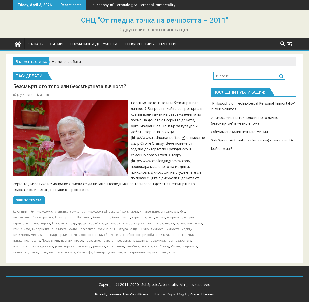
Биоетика (84, 217)
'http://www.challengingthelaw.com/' (59, 212)
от (174, 235)
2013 (134, 212)
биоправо (119, 217)
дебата (98, 223)
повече (35, 241)
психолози (21, 246)
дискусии (138, 223)
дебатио (123, 223)
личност (157, 229)
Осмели (165, 235)
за (172, 223)
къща (134, 229)
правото (108, 241)
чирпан (152, 252)
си (156, 246)
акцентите (151, 212)
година (45, 223)
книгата (61, 229)
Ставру (164, 246)
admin (43, 95)
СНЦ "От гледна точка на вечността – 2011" (154, 20)
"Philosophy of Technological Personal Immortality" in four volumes (146, 4)
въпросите (174, 217)
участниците (66, 252)
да (79, 223)
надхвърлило (60, 235)
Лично (144, 229)
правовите (92, 241)
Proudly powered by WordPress (122, 294)
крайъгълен (106, 229)
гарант (18, 223)
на (46, 235)
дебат (87, 223)
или (182, 223)
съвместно (20, 252)
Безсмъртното (65, 217)
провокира (157, 241)
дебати (110, 223)
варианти (139, 217)
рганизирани (65, 246)
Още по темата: (29, 200)
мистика (37, 235)
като (27, 229)
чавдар (123, 252)
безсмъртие (22, 217)
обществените (114, 235)
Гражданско (61, 223)
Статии (22, 212)
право (78, 241)
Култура (122, 229)
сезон (120, 246)
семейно (132, 246)
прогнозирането (179, 241)
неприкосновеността (86, 235)
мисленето (21, 235)
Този (43, 252)
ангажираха (169, 212)
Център (99, 252)
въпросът (191, 217)
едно (165, 223)
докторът (153, 223)
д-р (73, 223)
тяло (52, 252)
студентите (189, 246)
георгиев (31, 223)
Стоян (175, 246)
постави (66, 241)
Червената (137, 252)
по (26, 241)
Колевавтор (87, 229)
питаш (17, 241)
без (182, 212)
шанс (163, 252)
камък (17, 229)
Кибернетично (43, 229)
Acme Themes (202, 294)
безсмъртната (43, 217)
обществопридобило (141, 235)
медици (187, 229)
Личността (172, 229)
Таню (34, 252)
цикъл (111, 252)
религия (99, 246)
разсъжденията (42, 246)
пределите (139, 241)
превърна (123, 241)
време (160, 217)
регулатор (84, 246)
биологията (101, 217)
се (112, 246)
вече (151, 217)
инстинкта (194, 223)
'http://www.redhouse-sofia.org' (107, 212)
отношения (186, 235)
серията (146, 246)
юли (172, 252)
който (73, 229)
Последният (50, 241)
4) (141, 212)
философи (84, 252)
